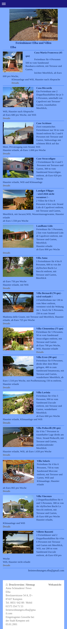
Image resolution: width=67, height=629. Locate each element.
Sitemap (30, 584)
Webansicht (54, 584)
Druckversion (15, 584)
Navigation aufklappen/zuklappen (33, 4)
